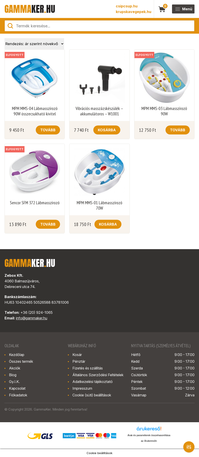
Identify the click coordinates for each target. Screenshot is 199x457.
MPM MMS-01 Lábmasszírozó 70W (99, 205)
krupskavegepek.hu (133, 11)
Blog (12, 375)
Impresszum (82, 388)
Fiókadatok (18, 395)
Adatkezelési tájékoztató (92, 381)
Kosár (77, 354)
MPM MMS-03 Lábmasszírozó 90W (164, 111)
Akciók (14, 368)
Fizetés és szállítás (87, 368)
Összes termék (21, 361)
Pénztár (78, 361)
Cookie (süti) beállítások (91, 395)
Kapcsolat (17, 388)
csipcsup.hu (127, 6)
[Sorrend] (34, 43)
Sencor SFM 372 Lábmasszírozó (35, 202)
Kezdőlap (16, 354)
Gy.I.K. (14, 381)
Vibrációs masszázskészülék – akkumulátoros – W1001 (99, 111)
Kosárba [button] (107, 130)
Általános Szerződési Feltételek (97, 375)
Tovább (48, 130)
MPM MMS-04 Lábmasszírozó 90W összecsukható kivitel (35, 111)
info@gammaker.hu (31, 318)
